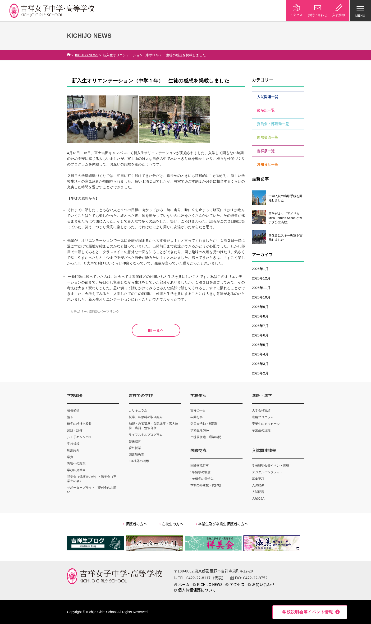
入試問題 (258, 492)
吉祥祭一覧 (266, 150)
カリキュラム (138, 410)
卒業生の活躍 (261, 430)
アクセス (235, 584)
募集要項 (258, 479)
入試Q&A (258, 498)
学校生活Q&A (199, 430)
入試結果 (258, 485)
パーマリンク (109, 311)
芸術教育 (135, 441)
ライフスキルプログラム (146, 434)
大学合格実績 (261, 410)
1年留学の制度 (200, 472)
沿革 (70, 417)
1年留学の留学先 (202, 479)
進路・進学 (262, 395)
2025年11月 (261, 288)
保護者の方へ (135, 523)
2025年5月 (260, 345)
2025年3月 (260, 364)
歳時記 (94, 311)
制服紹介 (73, 450)
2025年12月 (261, 278)
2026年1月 (260, 269)
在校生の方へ (171, 523)
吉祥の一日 (198, 410)
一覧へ (156, 330)
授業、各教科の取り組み (146, 417)
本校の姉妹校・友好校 (205, 485)
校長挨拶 (73, 410)
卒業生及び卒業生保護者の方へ (222, 523)
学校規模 (73, 443)
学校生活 (198, 395)
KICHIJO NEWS (86, 55)
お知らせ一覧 (267, 164)
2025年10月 (261, 297)
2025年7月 (260, 326)
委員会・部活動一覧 (273, 123)
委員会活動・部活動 (204, 423)
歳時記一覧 (266, 110)
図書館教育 (136, 454)
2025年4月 (260, 354)
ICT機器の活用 (139, 461)
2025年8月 (260, 316)
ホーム (182, 584)
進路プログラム (263, 417)
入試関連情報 (264, 451)
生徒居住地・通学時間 (205, 437)
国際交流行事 (199, 465)
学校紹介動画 (76, 470)
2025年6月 (260, 335)
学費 (70, 457)
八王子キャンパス (79, 437)
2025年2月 (260, 373)
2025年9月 (260, 307)
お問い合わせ (261, 584)
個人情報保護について (195, 590)
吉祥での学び (141, 395)
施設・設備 (74, 430)
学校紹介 (75, 395)
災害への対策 (76, 463)
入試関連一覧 (267, 96)
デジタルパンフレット (267, 472)
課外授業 (135, 448)
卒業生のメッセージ (266, 423)
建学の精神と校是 (79, 423)
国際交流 (198, 451)
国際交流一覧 (267, 137)
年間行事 (196, 417)
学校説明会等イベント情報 (270, 465)
